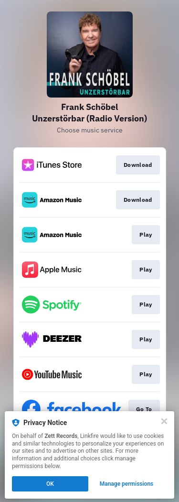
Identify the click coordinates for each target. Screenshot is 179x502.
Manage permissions (127, 483)
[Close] (164, 421)
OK (50, 483)
